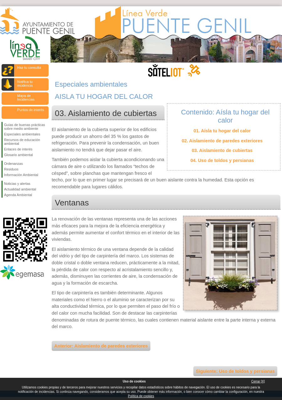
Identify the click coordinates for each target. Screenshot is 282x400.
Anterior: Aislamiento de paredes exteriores (101, 345)
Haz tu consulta (29, 67)
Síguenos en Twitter (15, 207)
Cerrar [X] (258, 381)
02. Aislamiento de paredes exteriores (222, 140)
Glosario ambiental (18, 155)
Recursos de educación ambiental (22, 141)
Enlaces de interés (18, 149)
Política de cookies (141, 396)
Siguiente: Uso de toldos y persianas (235, 371)
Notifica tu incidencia (25, 83)
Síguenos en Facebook (5, 207)
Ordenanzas (13, 163)
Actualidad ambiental (20, 189)
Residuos (11, 169)
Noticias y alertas (17, 183)
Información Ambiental (21, 175)
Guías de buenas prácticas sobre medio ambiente (24, 126)
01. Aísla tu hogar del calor (222, 130)
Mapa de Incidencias (25, 97)
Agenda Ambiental (18, 195)
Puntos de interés (30, 110)
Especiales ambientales (22, 134)
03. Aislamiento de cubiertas (222, 150)
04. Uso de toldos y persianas (222, 160)
